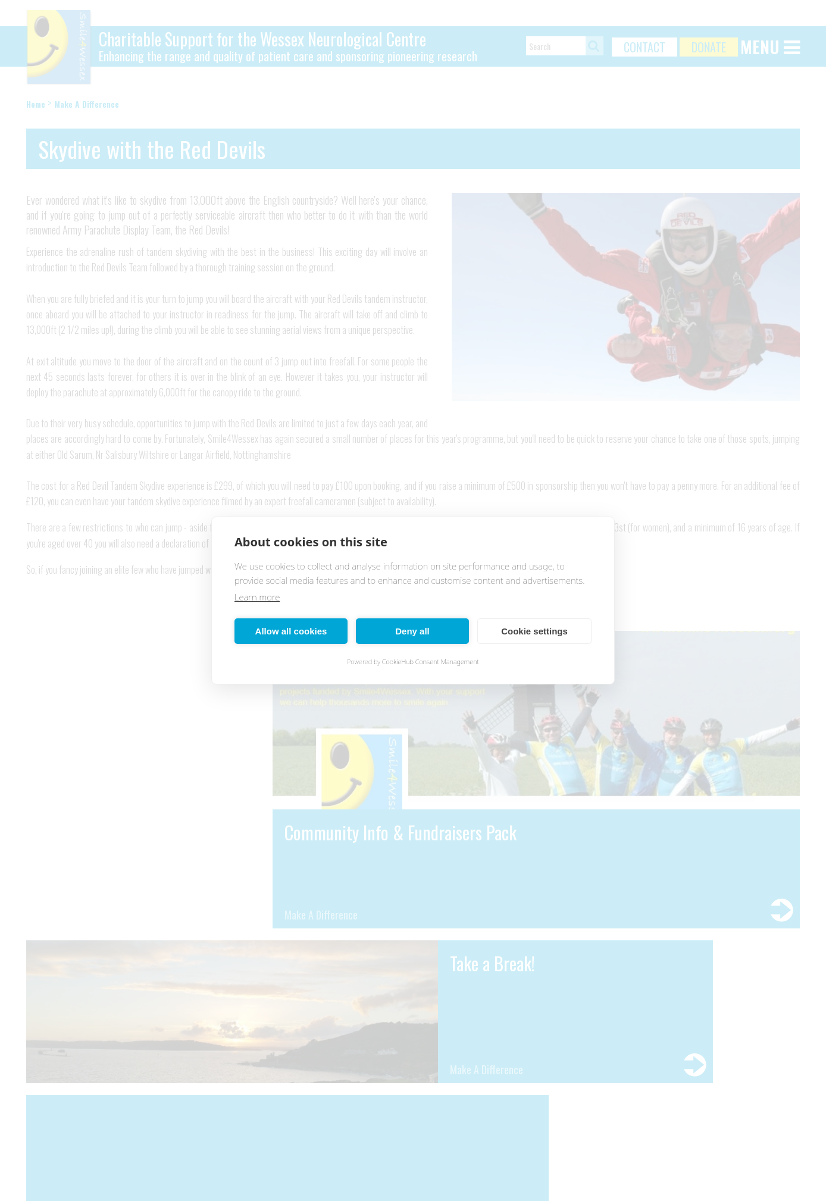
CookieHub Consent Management (430, 661)
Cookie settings (534, 631)
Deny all (412, 631)
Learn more (257, 597)
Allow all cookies (291, 631)
